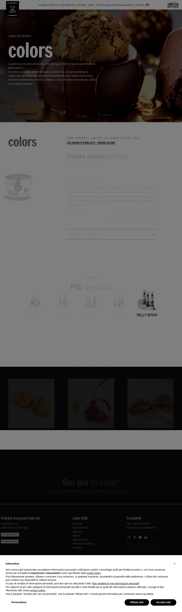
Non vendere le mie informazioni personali (115, 583)
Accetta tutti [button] (163, 602)
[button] (174, 563)
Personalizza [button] (18, 602)
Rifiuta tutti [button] (136, 602)
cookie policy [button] (94, 573)
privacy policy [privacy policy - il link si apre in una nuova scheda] (37, 590)
